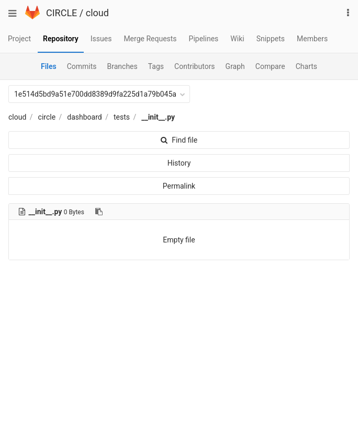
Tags (156, 66)
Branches (122, 66)
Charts (306, 66)
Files (49, 66)
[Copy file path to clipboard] (99, 211)
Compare (270, 66)
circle (47, 117)
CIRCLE (61, 12)
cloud (97, 12)
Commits (82, 66)
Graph (235, 66)
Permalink (179, 186)
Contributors (194, 66)
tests (122, 117)
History (179, 163)
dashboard (84, 117)
